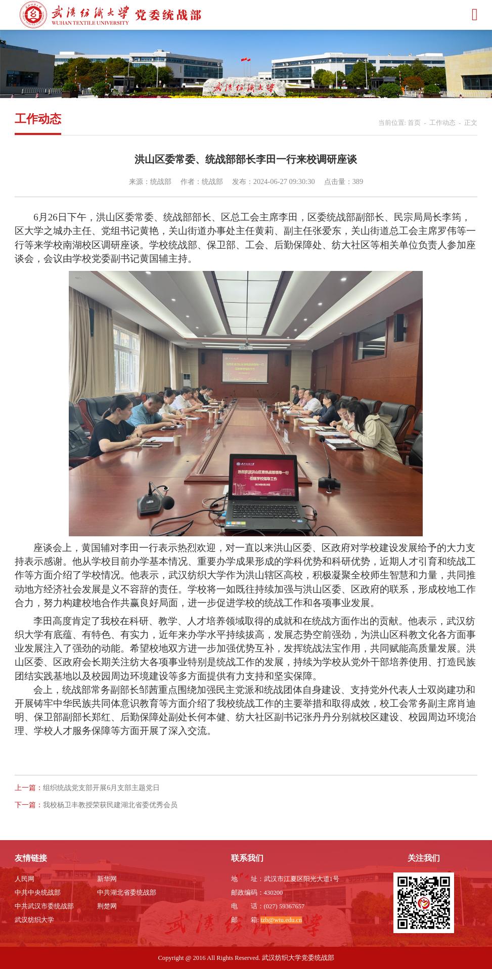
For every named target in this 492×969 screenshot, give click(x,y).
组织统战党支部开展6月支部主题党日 (101, 787)
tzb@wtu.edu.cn (281, 920)
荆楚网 (107, 906)
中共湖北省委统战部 (126, 892)
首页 (414, 122)
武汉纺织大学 (34, 920)
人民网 (24, 879)
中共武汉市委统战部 (44, 906)
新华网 (107, 879)
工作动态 (442, 122)
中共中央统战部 (38, 892)
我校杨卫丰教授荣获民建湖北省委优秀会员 (110, 805)
